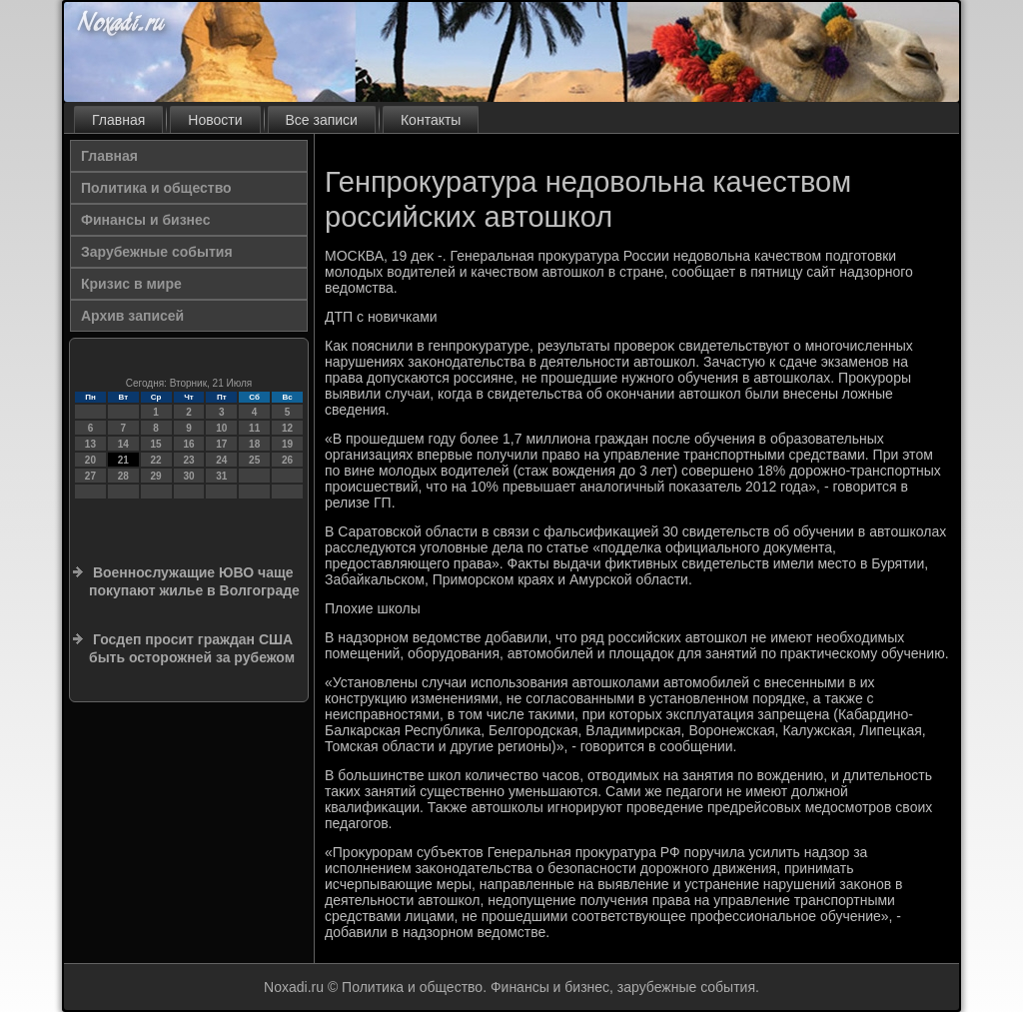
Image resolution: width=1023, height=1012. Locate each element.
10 (221, 428)
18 (254, 444)
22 (156, 460)
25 (254, 460)
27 (90, 476)
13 (90, 444)
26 (287, 460)
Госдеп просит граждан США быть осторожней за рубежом (192, 648)
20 (90, 460)
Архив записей (132, 316)
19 (287, 444)
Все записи (322, 120)
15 (156, 444)
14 (123, 444)
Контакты (431, 120)
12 (287, 428)
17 (221, 444)
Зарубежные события (157, 252)
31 (221, 476)
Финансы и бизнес (145, 220)
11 (254, 428)
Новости (215, 120)
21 (123, 460)
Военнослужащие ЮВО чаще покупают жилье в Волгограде (194, 581)
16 (188, 444)
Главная (118, 120)
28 (123, 476)
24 (221, 460)
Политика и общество (156, 188)
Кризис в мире (131, 284)
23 (188, 460)
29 (156, 476)
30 (188, 476)
